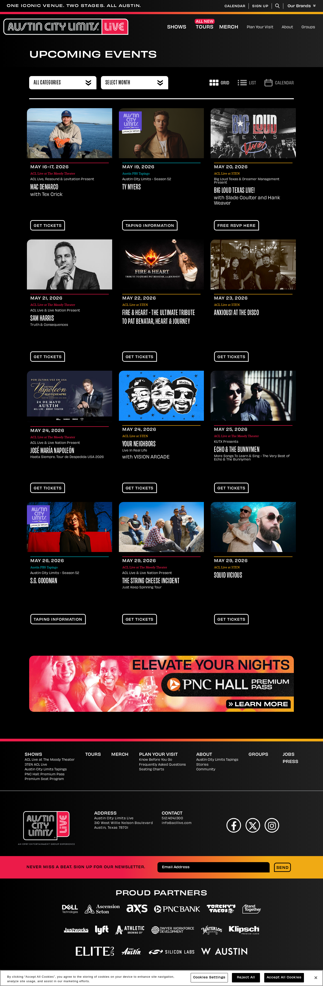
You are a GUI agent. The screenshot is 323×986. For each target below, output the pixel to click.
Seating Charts (151, 769)
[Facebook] (234, 825)
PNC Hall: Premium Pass (44, 774)
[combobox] (62, 82)
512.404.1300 (172, 818)
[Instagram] (272, 825)
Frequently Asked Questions (162, 765)
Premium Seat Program (44, 779)
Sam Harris (42, 318)
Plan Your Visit (260, 27)
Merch (232, 27)
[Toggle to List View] (247, 82)
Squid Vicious (228, 575)
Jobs (289, 755)
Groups (308, 27)
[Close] (316, 978)
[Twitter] (253, 825)
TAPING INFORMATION (150, 226)
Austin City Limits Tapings (46, 769)
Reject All (246, 977)
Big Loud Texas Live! (234, 191)
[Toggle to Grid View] (219, 82)
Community (205, 769)
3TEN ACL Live (36, 765)
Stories (202, 765)
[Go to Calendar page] (279, 82)
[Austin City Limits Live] (65, 26)
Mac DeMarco (44, 187)
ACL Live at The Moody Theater (50, 760)
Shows (176, 27)
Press (290, 762)
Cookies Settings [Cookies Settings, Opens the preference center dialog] (209, 977)
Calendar (235, 6)
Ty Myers (131, 187)
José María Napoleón (52, 451)
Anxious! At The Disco (236, 313)
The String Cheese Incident (151, 581)
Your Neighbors (139, 444)
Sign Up (260, 6)
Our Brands (302, 6)
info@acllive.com (177, 823)
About (287, 27)
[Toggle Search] (277, 6)
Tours (204, 27)
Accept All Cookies (284, 977)
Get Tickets (48, 226)
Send (282, 868)
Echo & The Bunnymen (237, 450)
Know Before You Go (155, 760)
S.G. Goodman (43, 581)
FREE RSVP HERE (236, 226)
